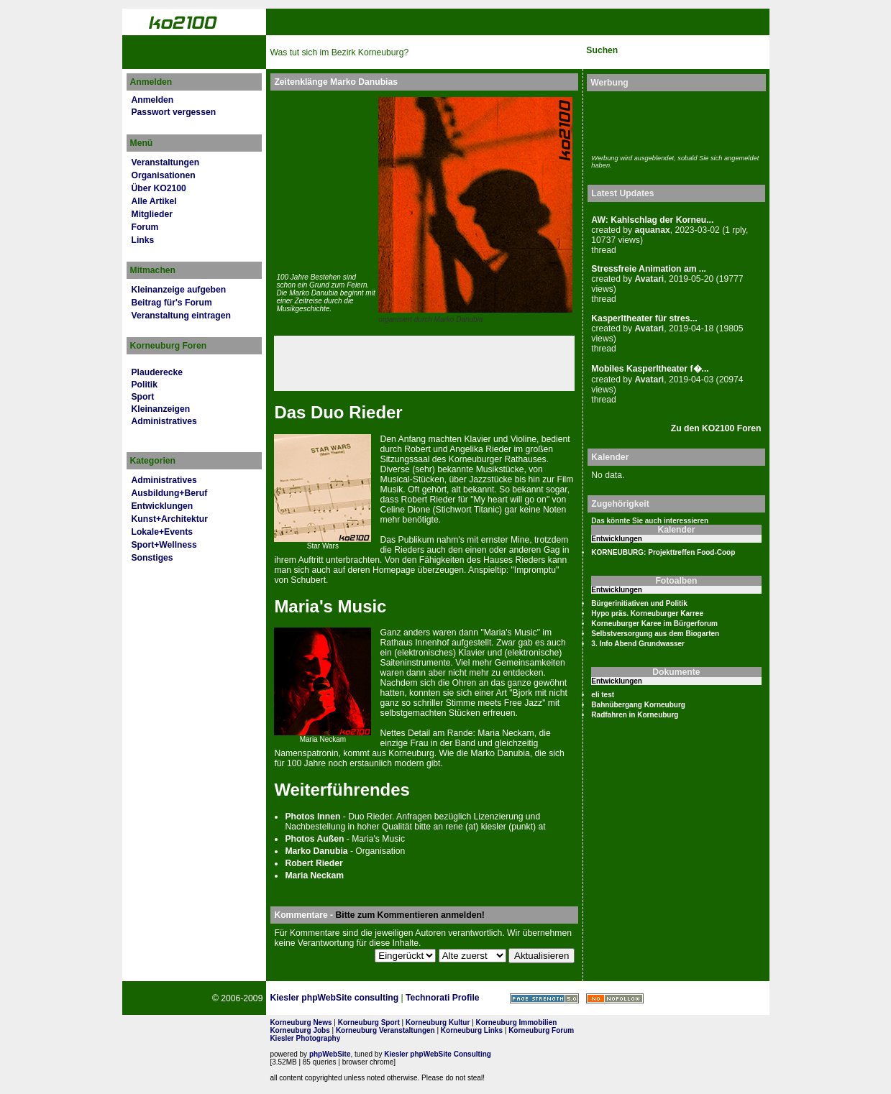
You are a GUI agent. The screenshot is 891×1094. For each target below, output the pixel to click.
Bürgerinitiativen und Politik (639, 603)
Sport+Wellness (164, 545)
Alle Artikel (154, 201)
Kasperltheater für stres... (644, 318)
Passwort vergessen (174, 112)
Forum (145, 227)
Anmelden (153, 100)
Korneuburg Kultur (438, 1022)
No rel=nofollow (615, 998)
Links (143, 240)
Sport (143, 397)
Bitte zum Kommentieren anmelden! (410, 915)
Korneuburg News (301, 1022)
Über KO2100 (159, 188)
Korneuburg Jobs (299, 1030)
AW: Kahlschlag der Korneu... (652, 220)
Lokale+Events (162, 532)
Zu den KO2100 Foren (716, 428)
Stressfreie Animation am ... (648, 269)
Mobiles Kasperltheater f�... (649, 369)
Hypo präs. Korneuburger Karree (647, 613)
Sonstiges (152, 558)
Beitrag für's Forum (172, 303)
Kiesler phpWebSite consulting (334, 998)
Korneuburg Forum (541, 1030)
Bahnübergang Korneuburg (638, 705)
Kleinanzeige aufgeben (179, 290)
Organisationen (164, 175)
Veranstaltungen (166, 162)
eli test (602, 695)
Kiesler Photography (305, 1038)
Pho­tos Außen (314, 839)
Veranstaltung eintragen (181, 316)
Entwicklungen (162, 506)
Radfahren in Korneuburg (634, 715)
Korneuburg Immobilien (516, 1022)
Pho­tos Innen (312, 817)
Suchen (602, 50)
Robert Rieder (313, 863)
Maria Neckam (314, 875)
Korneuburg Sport (369, 1022)
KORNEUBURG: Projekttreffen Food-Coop (663, 552)
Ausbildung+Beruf (170, 493)
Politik (144, 385)
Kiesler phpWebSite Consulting (437, 1054)
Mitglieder (152, 214)
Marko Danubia (458, 319)
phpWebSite (330, 1054)
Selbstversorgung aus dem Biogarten (655, 634)
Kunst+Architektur (170, 519)
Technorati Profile (442, 998)
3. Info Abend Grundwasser (638, 644)
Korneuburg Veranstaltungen (385, 1030)
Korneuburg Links (472, 1030)
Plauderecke (157, 372)
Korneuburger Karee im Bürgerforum (654, 624)
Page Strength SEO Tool (544, 998)
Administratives (164, 421)
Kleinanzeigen (161, 409)
